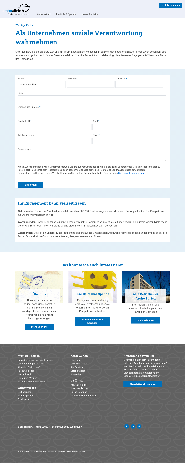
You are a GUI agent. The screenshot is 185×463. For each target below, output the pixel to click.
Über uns (75, 360)
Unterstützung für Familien (31, 363)
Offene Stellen (78, 370)
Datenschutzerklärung (76, 451)
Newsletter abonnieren (143, 384)
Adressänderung (79, 388)
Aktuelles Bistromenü (29, 367)
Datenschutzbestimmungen (132, 173)
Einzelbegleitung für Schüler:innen (35, 360)
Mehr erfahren (145, 320)
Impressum (60, 451)
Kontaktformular (79, 384)
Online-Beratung (79, 392)
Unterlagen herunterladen (83, 395)
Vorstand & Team (79, 363)
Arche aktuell (43, 14)
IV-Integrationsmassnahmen (32, 381)
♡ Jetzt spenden (171, 5)
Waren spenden (26, 395)
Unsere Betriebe (89, 14)
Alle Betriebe (77, 367)
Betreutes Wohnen (27, 378)
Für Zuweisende (26, 370)
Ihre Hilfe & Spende (66, 14)
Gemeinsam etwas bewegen (92, 321)
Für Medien (76, 374)
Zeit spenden (24, 392)
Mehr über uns (39, 327)
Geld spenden (25, 399)
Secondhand (24, 374)
